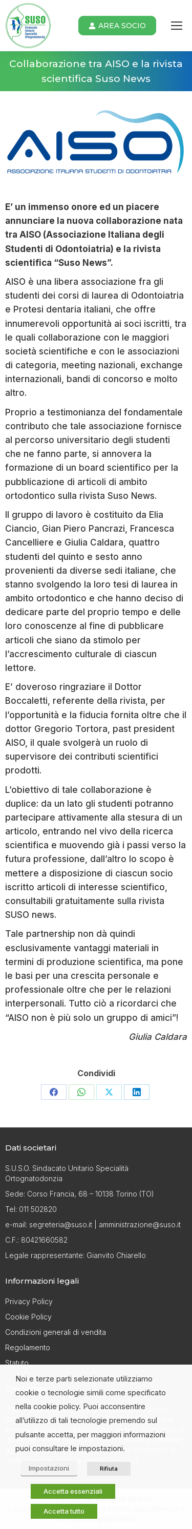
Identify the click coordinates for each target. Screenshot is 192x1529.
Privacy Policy (29, 1301)
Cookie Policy (28, 1316)
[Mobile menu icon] (176, 25)
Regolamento (27, 1347)
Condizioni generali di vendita (55, 1332)
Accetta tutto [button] (64, 1511)
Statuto (17, 1362)
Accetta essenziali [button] (73, 1491)
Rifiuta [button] (109, 1468)
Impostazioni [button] (49, 1468)
